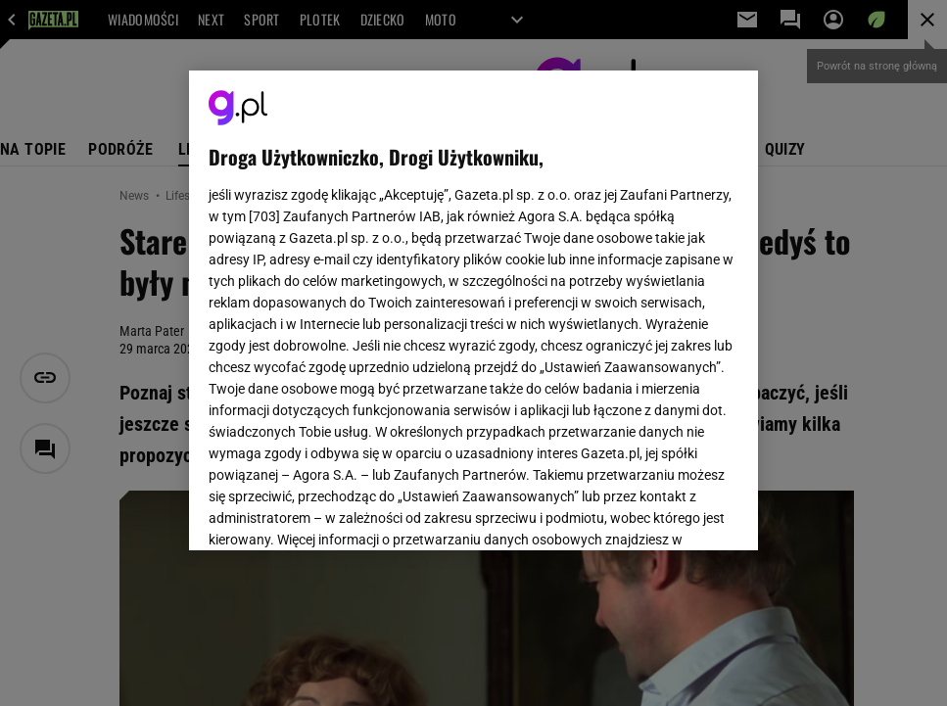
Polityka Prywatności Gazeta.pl (382, 280)
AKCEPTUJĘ (671, 512)
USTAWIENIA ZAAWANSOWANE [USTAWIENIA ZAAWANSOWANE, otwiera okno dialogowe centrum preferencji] (337, 511)
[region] (473, 310)
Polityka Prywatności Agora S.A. (587, 280)
